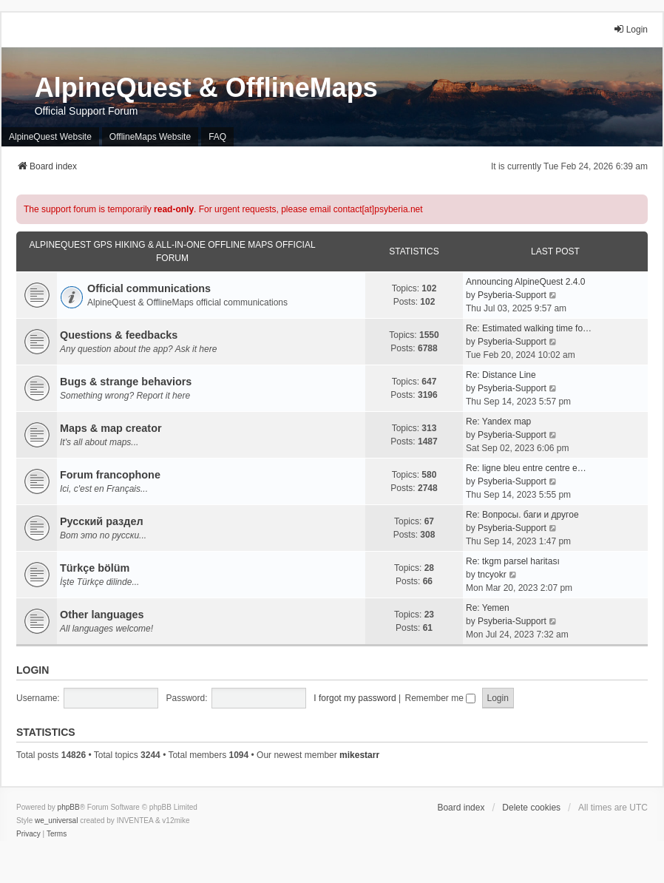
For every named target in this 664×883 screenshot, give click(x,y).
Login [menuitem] (630, 29)
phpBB (69, 807)
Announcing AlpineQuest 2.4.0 (525, 282)
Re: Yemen (487, 608)
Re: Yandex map (498, 421)
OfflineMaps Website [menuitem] (150, 137)
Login (32, 670)
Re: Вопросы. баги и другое (522, 515)
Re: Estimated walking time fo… (529, 328)
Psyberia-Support (512, 295)
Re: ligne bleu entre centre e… (526, 468)
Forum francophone (110, 475)
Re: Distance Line (501, 375)
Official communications (149, 288)
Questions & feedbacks (118, 335)
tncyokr (492, 574)
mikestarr (359, 755)
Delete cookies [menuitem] (531, 807)
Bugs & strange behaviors (126, 382)
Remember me (439, 698)
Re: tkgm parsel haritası (513, 561)
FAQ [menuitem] (217, 137)
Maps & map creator (111, 428)
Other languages (102, 614)
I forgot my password (355, 698)
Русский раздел (101, 521)
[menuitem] (28, 834)
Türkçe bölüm (94, 568)
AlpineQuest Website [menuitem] (50, 137)
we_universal (56, 820)
